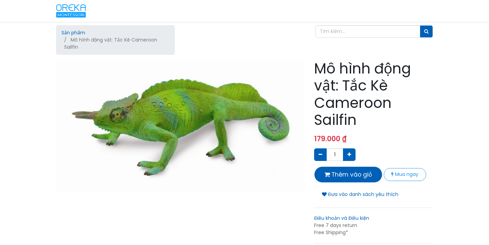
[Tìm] (426, 31)
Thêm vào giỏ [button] (348, 174)
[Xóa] (320, 154)
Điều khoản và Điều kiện (341, 218)
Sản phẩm (73, 32)
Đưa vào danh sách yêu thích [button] (360, 194)
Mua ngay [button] (404, 174)
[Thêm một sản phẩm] (349, 154)
